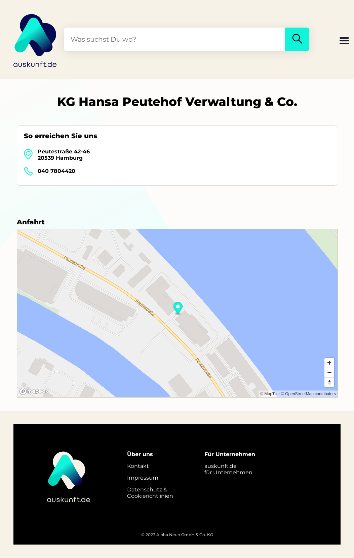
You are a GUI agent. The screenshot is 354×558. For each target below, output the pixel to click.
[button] (344, 41)
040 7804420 (56, 171)
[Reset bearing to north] (329, 382)
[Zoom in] (329, 363)
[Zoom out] (329, 372)
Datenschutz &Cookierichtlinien (150, 492)
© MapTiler (270, 394)
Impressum (142, 478)
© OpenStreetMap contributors (308, 394)
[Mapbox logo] (34, 391)
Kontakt (138, 466)
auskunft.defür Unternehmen (228, 469)
